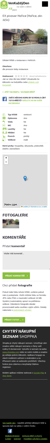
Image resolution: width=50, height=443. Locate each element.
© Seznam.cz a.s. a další (38, 207)
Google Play (38, 373)
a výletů (38, 436)
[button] (25, 178)
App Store (7, 376)
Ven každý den (9, 423)
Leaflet (24, 207)
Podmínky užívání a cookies (35, 439)
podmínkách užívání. (22, 310)
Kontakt (17, 439)
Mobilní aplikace (12, 436)
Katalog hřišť (28, 436)
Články (8, 439)
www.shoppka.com (11, 352)
